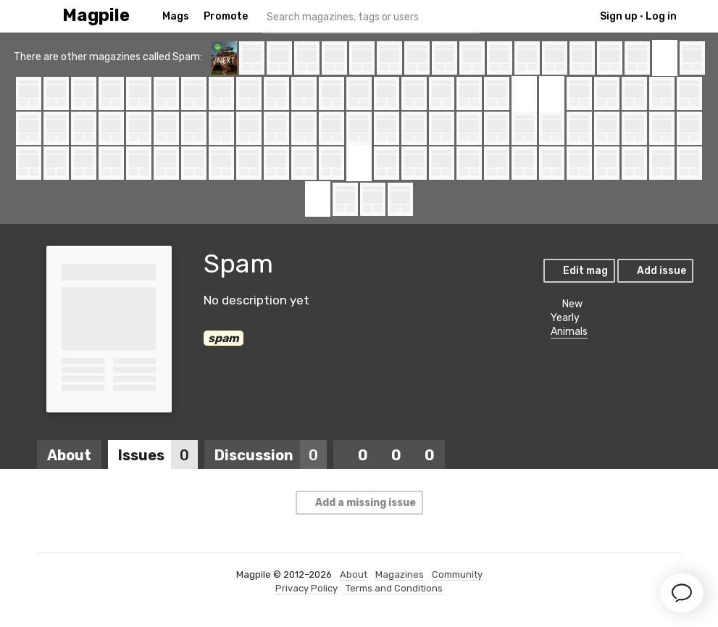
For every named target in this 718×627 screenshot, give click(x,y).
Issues (158, 455)
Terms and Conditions (394, 588)
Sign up (619, 16)
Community (457, 574)
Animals (569, 331)
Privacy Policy (306, 588)
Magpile (96, 15)
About (69, 455)
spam (223, 338)
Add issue (654, 271)
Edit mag (578, 271)
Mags (175, 16)
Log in (661, 16)
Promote (226, 16)
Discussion (270, 455)
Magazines (399, 574)
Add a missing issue (358, 503)
